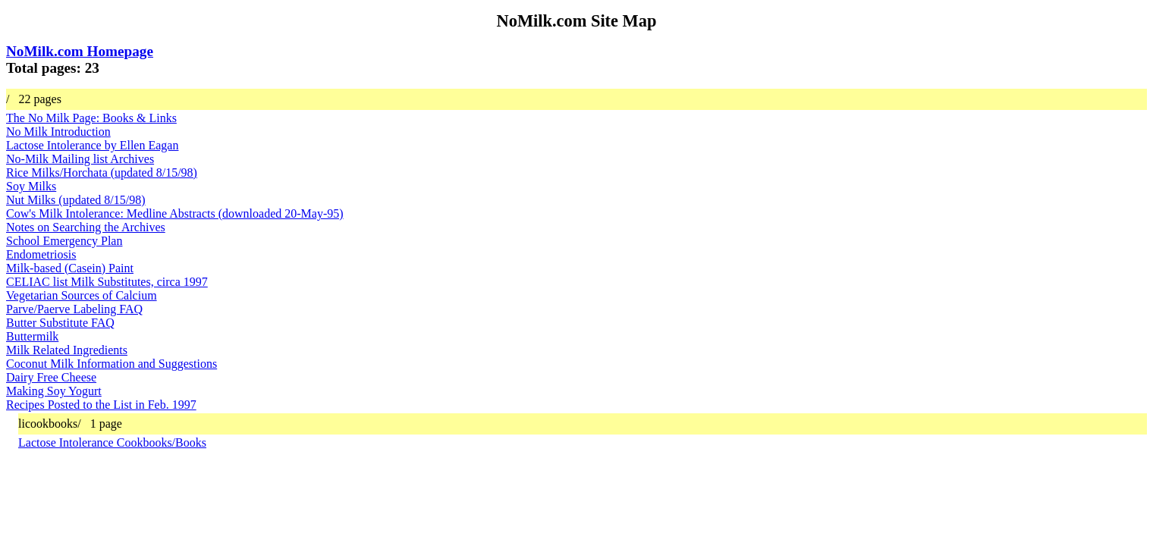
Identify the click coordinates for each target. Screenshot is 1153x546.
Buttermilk (32, 336)
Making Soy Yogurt (54, 390)
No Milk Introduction (58, 131)
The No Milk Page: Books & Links (91, 117)
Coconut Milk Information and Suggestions (111, 363)
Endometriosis (41, 254)
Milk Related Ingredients (66, 350)
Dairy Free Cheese (51, 377)
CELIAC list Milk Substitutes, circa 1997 (107, 281)
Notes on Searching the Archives (85, 227)
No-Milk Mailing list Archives (80, 158)
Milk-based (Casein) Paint (70, 268)
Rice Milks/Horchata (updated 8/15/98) (101, 172)
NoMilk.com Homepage (79, 51)
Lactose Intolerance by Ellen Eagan (92, 145)
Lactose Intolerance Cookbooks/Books (112, 442)
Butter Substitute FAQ (60, 322)
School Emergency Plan (64, 240)
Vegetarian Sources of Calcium (81, 295)
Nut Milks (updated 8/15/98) (76, 199)
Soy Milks (31, 186)
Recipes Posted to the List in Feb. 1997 (101, 404)
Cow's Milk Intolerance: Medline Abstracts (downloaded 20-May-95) (175, 213)
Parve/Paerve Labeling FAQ (74, 309)
